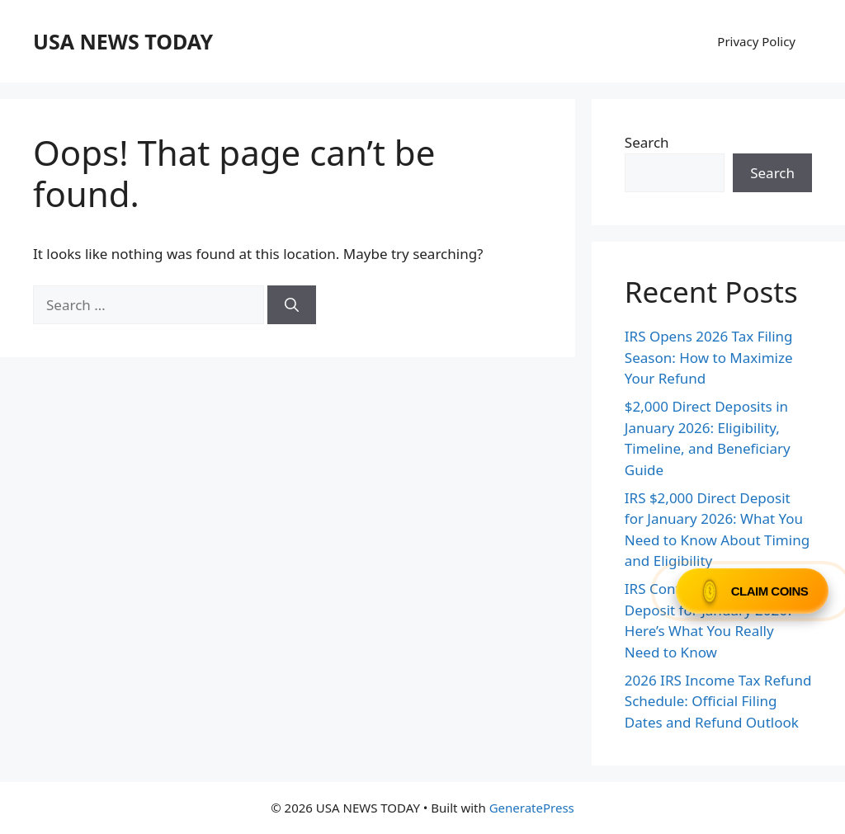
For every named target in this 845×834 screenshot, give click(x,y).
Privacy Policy (756, 41)
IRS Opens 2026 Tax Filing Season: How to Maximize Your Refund (709, 357)
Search (647, 142)
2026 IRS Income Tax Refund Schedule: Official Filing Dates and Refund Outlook (718, 701)
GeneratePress (531, 807)
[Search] (291, 305)
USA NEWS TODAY (123, 41)
